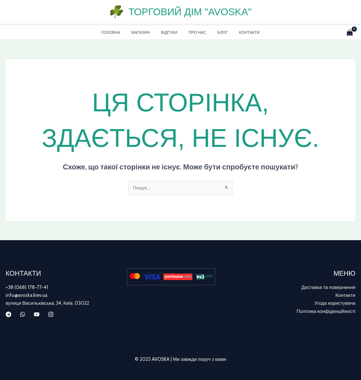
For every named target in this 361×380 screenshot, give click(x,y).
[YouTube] (36, 314)
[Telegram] (8, 314)
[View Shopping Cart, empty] (348, 32)
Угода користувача (334, 303)
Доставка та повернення (328, 287)
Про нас (195, 32)
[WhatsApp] (22, 314)
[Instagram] (51, 314)
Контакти (241, 32)
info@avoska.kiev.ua (26, 295)
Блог (217, 32)
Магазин (146, 32)
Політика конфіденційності (326, 311)
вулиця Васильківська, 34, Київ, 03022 (47, 303)
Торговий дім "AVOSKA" (189, 11)
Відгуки (171, 32)
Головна (119, 32)
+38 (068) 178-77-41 (27, 287)
